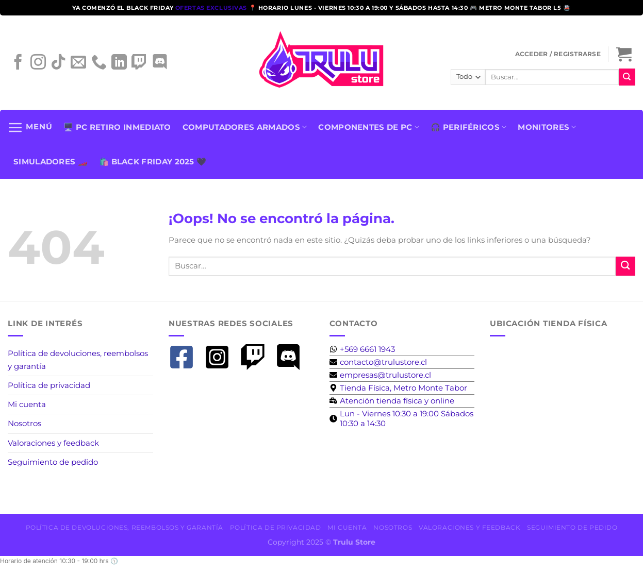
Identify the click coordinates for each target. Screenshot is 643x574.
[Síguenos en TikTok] (58, 65)
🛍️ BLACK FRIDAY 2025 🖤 (152, 161)
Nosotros (24, 423)
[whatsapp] (362, 349)
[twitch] (256, 357)
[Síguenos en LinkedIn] (119, 65)
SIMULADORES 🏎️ (50, 161)
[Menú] (30, 127)
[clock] (402, 418)
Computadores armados (245, 127)
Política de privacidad (49, 385)
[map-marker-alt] (398, 388)
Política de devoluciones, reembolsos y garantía (78, 359)
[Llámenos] (99, 65)
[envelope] (378, 362)
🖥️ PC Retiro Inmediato (117, 127)
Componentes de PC (368, 127)
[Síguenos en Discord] (160, 65)
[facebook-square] (185, 357)
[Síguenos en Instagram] (38, 65)
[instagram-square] (221, 357)
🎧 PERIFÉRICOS (468, 127)
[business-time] (391, 401)
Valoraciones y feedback (53, 443)
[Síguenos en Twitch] (139, 65)
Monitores (547, 127)
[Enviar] (627, 77)
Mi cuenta (27, 404)
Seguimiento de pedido (53, 462)
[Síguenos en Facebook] (18, 65)
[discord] (292, 357)
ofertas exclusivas (212, 7)
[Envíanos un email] (78, 65)
